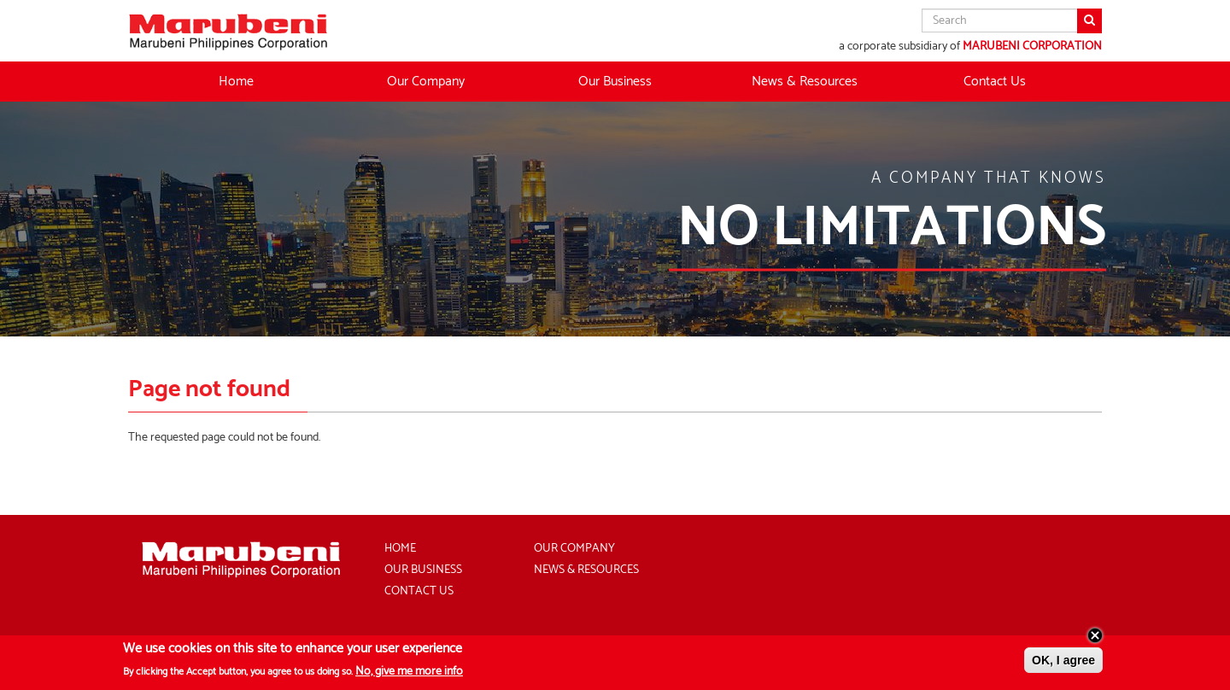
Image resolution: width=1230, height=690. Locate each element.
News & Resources (805, 81)
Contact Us (995, 81)
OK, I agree (1063, 663)
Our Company (574, 548)
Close (1095, 639)
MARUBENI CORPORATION (1032, 46)
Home (236, 81)
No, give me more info (409, 674)
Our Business (423, 570)
